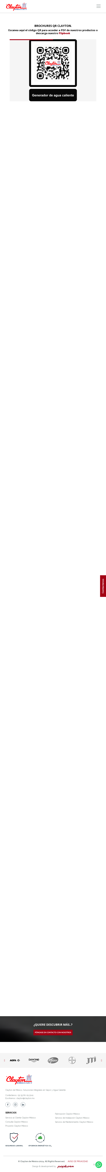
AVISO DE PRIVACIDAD (78, 1161)
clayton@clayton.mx (25, 1098)
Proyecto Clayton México (16, 1126)
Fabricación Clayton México (67, 1114)
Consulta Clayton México (16, 1122)
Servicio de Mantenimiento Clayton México (74, 1122)
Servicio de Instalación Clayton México (72, 1118)
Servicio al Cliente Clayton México (20, 1118)
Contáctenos (103, 586)
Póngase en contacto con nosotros (53, 1032)
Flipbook (64, 33)
